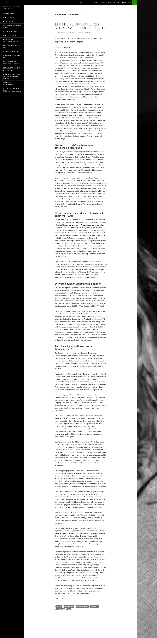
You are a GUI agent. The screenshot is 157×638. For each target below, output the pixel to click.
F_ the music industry (10, 31)
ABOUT (82, 2)
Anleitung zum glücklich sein (11, 46)
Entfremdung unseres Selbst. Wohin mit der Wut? (80, 26)
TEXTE (95, 2)
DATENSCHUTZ (126, 2)
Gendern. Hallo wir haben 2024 (11, 56)
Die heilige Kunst (8, 17)
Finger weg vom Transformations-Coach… (11, 40)
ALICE (6, 2)
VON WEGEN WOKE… (9, 13)
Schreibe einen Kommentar (81, 32)
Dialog (59, 606)
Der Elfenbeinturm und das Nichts (12, 26)
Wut (69, 609)
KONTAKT (116, 2)
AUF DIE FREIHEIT (8, 21)
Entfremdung (68, 606)
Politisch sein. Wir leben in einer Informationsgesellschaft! (12, 90)
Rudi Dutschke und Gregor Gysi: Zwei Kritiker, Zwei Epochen (11, 76)
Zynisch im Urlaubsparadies (8, 83)
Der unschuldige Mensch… (11, 51)
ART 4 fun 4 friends (105, 2)
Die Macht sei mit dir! (9, 35)
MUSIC (89, 2)
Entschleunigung (82, 606)
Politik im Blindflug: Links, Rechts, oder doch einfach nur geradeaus (11, 68)
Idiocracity (94, 606)
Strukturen (61, 609)
